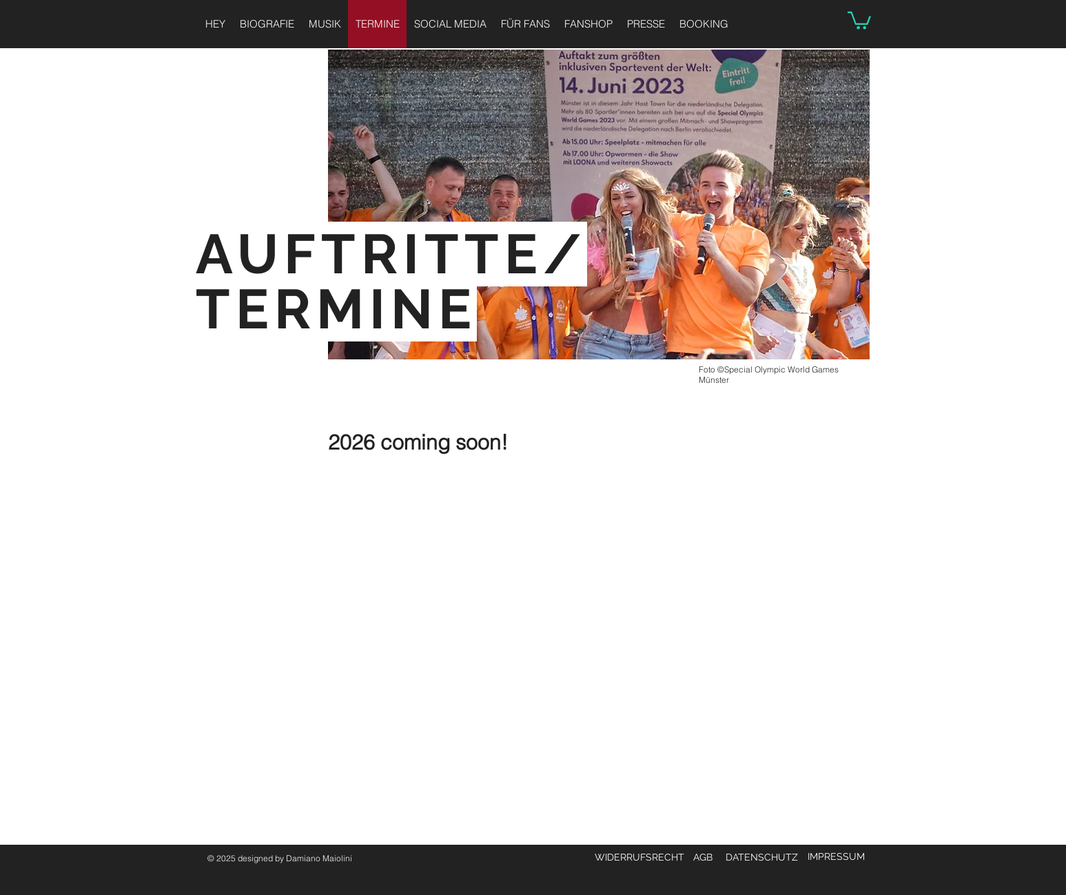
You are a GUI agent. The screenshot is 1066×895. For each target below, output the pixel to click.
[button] (859, 20)
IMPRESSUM (836, 856)
